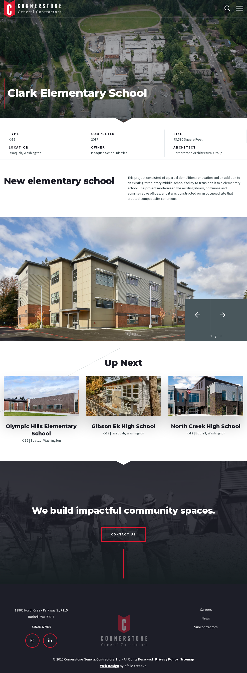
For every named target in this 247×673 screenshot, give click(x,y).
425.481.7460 (41, 626)
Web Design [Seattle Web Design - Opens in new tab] (109, 665)
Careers (206, 609)
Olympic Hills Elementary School (41, 430)
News (206, 618)
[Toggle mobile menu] (239, 8)
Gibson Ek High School (123, 426)
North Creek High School (205, 426)
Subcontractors (206, 627)
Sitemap (187, 659)
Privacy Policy (166, 659)
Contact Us (123, 534)
